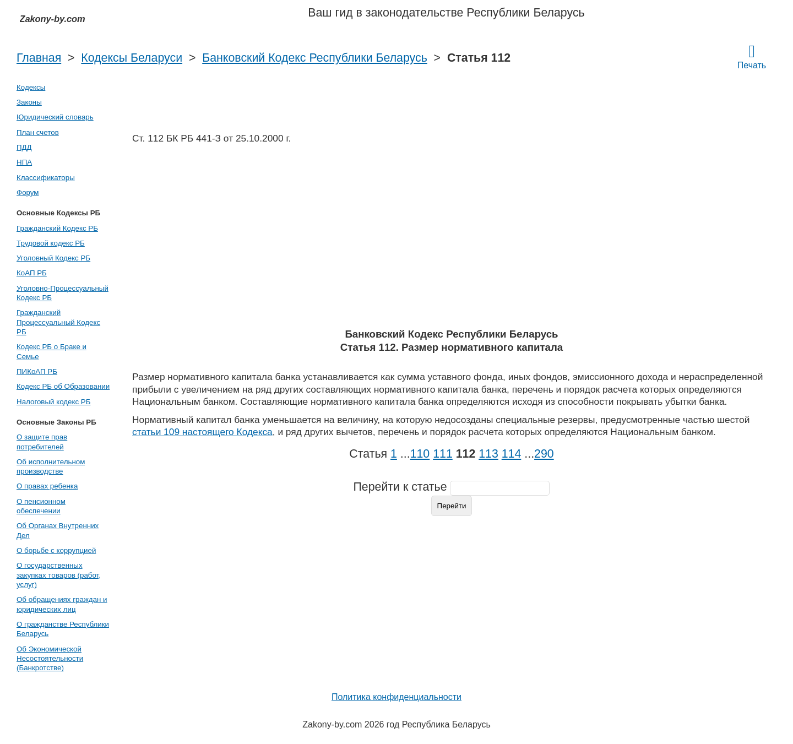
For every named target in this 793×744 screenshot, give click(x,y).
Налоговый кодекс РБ (53, 402)
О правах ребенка (47, 486)
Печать (751, 56)
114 (512, 453)
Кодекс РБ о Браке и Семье (51, 351)
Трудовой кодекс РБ (51, 243)
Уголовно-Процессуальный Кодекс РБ (62, 293)
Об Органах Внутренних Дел (58, 530)
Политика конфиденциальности (396, 697)
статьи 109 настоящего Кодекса (202, 431)
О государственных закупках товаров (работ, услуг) (59, 575)
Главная (39, 57)
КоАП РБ (32, 273)
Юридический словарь (55, 117)
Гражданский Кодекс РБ (57, 228)
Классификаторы (46, 177)
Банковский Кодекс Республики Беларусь (314, 57)
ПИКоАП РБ (37, 371)
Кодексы (31, 87)
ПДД (24, 147)
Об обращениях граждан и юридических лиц (62, 604)
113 (488, 453)
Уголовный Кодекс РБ (53, 258)
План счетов (38, 132)
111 (443, 453)
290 (544, 453)
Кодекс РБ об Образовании (63, 386)
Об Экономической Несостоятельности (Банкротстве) (50, 658)
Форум (28, 192)
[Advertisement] (451, 239)
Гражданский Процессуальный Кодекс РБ (58, 322)
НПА (24, 162)
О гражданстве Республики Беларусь (63, 629)
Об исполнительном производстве (51, 466)
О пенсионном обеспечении (41, 506)
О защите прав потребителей (42, 441)
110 (420, 453)
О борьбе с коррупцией (56, 550)
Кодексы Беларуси (131, 57)
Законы (29, 102)
